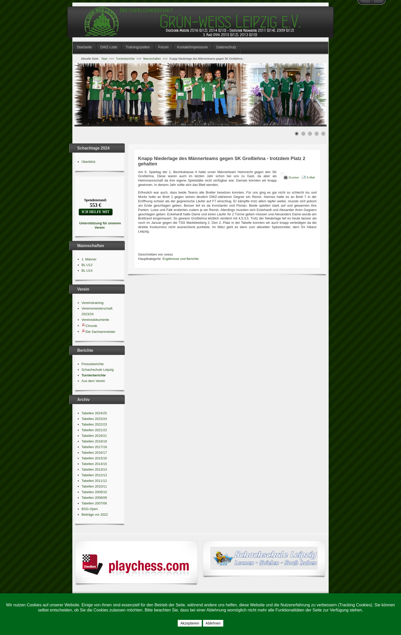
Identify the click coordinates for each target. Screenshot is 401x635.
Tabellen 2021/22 (94, 430)
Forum (163, 47)
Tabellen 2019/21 (94, 436)
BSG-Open (90, 509)
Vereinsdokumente (95, 320)
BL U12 (87, 265)
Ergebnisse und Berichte (180, 259)
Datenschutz (226, 47)
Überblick (88, 162)
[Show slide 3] (310, 134)
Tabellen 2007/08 (94, 503)
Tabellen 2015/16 (94, 458)
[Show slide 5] (323, 134)
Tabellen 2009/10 (94, 492)
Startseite (84, 47)
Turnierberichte (94, 375)
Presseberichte (93, 364)
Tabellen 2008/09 (94, 498)
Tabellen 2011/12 (94, 481)
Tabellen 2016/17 (94, 452)
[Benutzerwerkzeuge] (283, 173)
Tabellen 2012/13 (94, 475)
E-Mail (311, 177)
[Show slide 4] (317, 134)
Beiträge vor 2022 (95, 514)
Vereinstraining (93, 303)
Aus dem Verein (93, 381)
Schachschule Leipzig (98, 370)
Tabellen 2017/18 (94, 447)
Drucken (294, 177)
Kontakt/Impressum (192, 47)
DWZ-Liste (108, 47)
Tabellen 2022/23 (94, 424)
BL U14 (87, 270)
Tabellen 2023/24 (94, 419)
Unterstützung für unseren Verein (99, 225)
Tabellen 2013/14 (94, 469)
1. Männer (89, 259)
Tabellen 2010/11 (94, 486)
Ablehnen (213, 623)
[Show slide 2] (303, 134)
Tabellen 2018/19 (94, 441)
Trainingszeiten (138, 47)
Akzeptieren (189, 623)
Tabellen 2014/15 (94, 464)
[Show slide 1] (297, 134)
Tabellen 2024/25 (94, 413)
